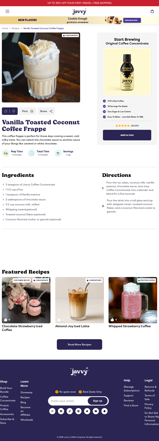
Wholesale (26, 419)
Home (5, 28)
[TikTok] (70, 411)
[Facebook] (61, 411)
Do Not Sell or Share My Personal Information (152, 418)
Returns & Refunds (151, 388)
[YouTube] (96, 411)
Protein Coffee (4, 407)
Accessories (7, 414)
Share (46, 111)
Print (27, 111)
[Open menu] (8, 11)
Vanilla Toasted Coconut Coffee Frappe (43, 28)
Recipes (15, 28)
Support (128, 395)
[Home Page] (79, 11)
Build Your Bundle (6, 389)
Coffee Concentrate (8, 398)
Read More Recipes (79, 344)
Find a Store (131, 405)
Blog (23, 402)
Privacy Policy (149, 406)
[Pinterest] (78, 411)
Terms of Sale (150, 397)
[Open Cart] (152, 11)
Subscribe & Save (7, 421)
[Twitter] (87, 411)
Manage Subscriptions (132, 388)
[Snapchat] (104, 411)
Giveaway (26, 392)
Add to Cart (127, 135)
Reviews (129, 400)
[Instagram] (52, 411)
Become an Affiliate (25, 411)
